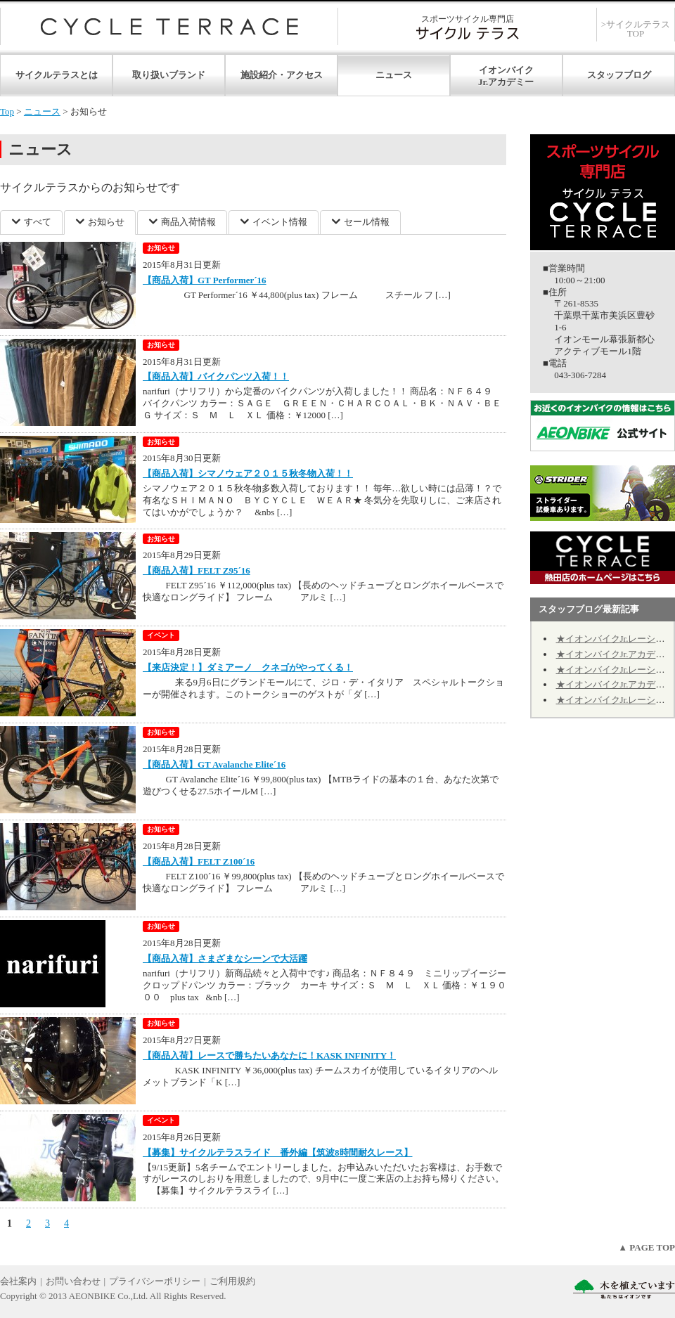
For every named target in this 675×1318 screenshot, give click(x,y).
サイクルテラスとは (56, 75)
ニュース (393, 75)
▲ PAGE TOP (646, 1247)
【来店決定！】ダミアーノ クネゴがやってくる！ (248, 667)
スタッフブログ (619, 75)
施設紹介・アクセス (281, 75)
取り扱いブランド (168, 75)
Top (7, 111)
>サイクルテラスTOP (635, 29)
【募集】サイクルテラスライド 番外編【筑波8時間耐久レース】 (278, 1152)
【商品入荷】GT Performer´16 (204, 280)
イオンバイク (506, 70)
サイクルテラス (169, 26)
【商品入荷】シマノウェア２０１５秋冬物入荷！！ (248, 473)
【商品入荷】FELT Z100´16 (199, 861)
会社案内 (18, 1281)
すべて (37, 222)
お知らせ (106, 222)
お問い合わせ (73, 1281)
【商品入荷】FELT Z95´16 (196, 570)
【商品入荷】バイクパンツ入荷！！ (216, 376)
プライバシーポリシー (154, 1281)
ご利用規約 (232, 1281)
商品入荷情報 (188, 222)
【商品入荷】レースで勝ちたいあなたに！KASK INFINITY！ (269, 1055)
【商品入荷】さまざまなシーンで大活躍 (225, 958)
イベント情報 (279, 222)
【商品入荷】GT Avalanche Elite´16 (214, 764)
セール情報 (367, 222)
